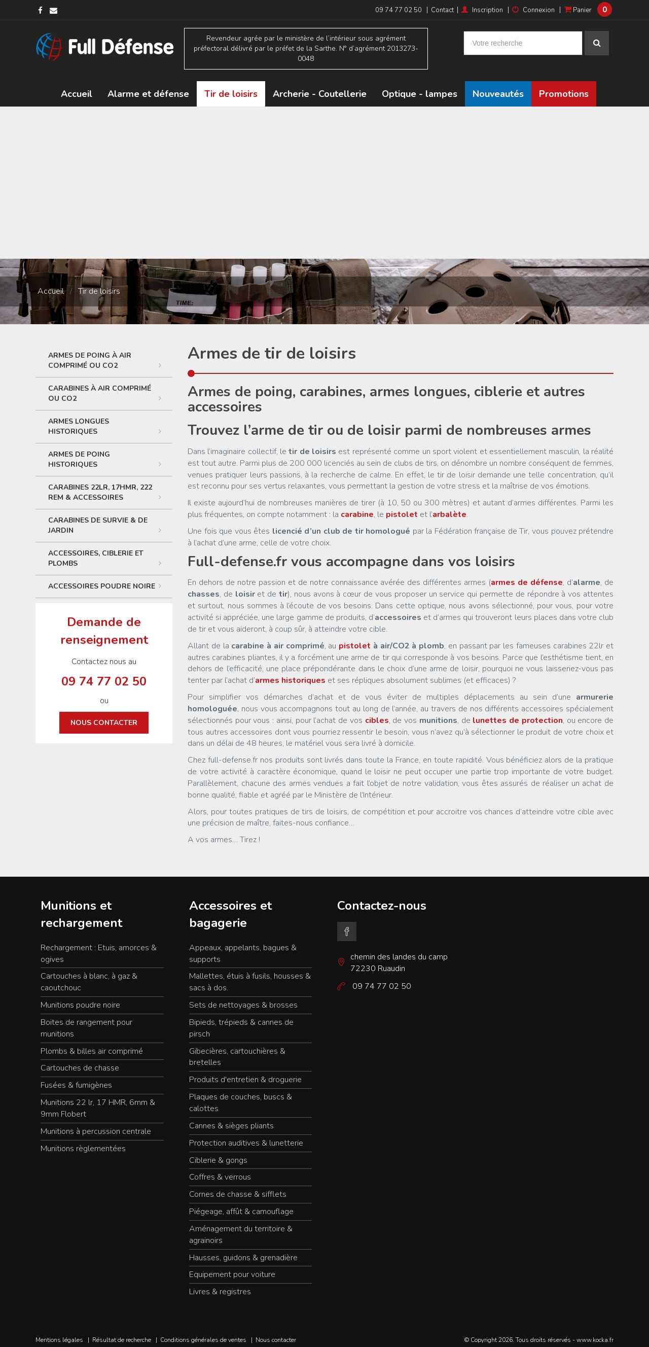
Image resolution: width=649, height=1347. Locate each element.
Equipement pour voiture (232, 1266)
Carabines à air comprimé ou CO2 (107, 386)
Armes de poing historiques (107, 452)
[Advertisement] (324, 175)
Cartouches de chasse (80, 1060)
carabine (357, 506)
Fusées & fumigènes (76, 1077)
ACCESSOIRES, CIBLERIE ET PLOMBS (107, 551)
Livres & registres (220, 1284)
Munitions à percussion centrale (96, 1123)
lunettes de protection (517, 712)
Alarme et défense (148, 86)
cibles (377, 712)
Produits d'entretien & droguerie (245, 1072)
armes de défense (527, 574)
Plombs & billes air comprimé (92, 1043)
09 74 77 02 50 (398, 10)
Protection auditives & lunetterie (246, 1135)
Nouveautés (498, 86)
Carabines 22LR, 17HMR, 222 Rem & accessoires (107, 485)
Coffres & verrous (220, 1169)
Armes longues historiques (107, 419)
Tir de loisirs (231, 86)
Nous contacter (103, 715)
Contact (442, 10)
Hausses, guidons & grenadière (243, 1249)
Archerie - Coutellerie (320, 86)
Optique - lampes (419, 86)
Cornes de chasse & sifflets (237, 1186)
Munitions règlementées (83, 1140)
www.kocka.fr (595, 1332)
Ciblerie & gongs (218, 1152)
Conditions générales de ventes (203, 1332)
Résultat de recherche (121, 1332)
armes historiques (290, 672)
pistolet (355, 637)
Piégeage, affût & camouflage (241, 1204)
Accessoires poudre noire (107, 578)
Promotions (564, 86)
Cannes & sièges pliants (231, 1117)
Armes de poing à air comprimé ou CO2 (107, 353)
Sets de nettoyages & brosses (243, 997)
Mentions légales (59, 1332)
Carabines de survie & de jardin (107, 518)
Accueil (76, 86)
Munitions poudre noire (80, 997)
